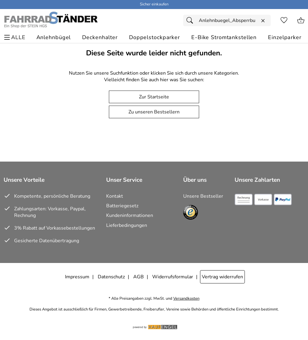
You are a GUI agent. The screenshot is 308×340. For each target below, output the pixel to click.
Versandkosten (186, 298)
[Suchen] (191, 20)
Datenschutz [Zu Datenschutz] (111, 277)
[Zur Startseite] (51, 20)
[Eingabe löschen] (263, 20)
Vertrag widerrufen (222, 277)
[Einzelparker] (284, 37)
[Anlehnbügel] (53, 37)
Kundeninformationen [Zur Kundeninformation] (129, 215)
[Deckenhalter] (100, 37)
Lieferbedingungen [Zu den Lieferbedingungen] (126, 225)
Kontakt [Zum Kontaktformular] (114, 196)
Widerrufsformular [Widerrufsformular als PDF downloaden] (172, 277)
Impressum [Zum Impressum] (77, 277)
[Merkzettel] (284, 20)
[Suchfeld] (227, 20)
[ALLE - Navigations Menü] (15, 37)
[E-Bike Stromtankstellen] (224, 37)
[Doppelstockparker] (154, 37)
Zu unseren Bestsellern (154, 112)
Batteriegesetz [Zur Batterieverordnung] (122, 205)
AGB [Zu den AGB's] (138, 277)
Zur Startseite (154, 97)
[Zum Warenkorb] (300, 20)
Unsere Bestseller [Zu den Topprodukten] (203, 196)
